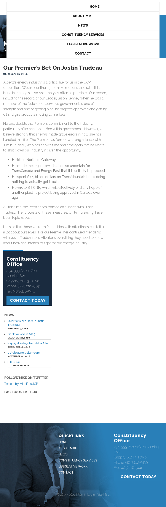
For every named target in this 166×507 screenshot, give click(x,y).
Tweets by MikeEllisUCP (21, 384)
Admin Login (86, 494)
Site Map (103, 494)
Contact (83, 53)
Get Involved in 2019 (21, 334)
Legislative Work (83, 44)
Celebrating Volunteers (24, 352)
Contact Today (28, 300)
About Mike (83, 16)
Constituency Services (83, 35)
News (83, 25)
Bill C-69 (14, 362)
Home (94, 7)
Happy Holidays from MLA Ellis (28, 343)
